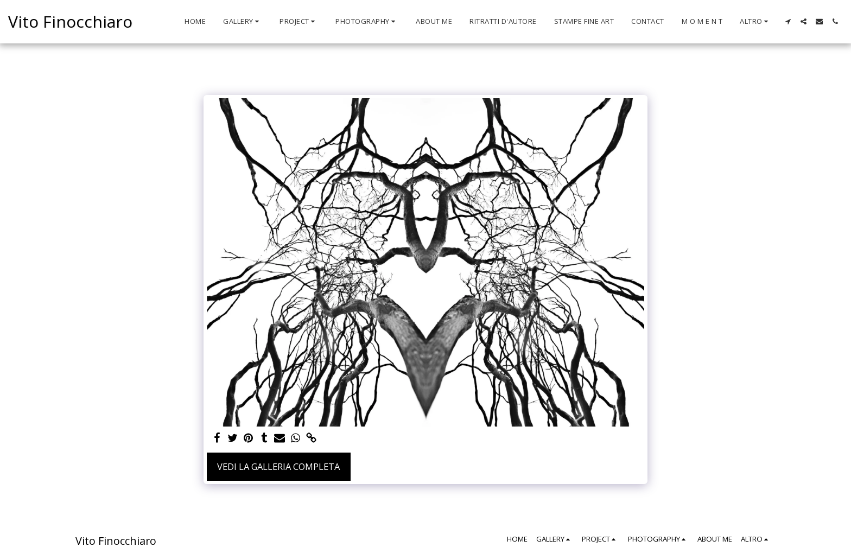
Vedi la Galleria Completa (278, 466)
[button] (242, 22)
